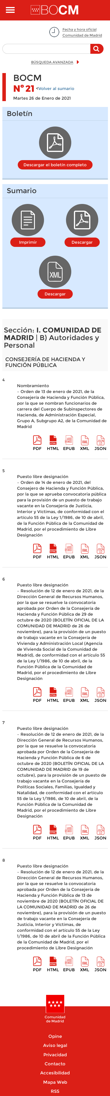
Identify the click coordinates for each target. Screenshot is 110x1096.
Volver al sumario (56, 88)
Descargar (82, 242)
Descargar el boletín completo (55, 164)
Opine (55, 1036)
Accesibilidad (55, 1073)
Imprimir (28, 242)
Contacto (55, 1063)
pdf (37, 448)
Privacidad (55, 1054)
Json (100, 448)
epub (69, 448)
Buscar (97, 52)
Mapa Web (55, 1082)
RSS (55, 1091)
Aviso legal (55, 1045)
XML (84, 448)
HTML (53, 448)
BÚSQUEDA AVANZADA (52, 62)
